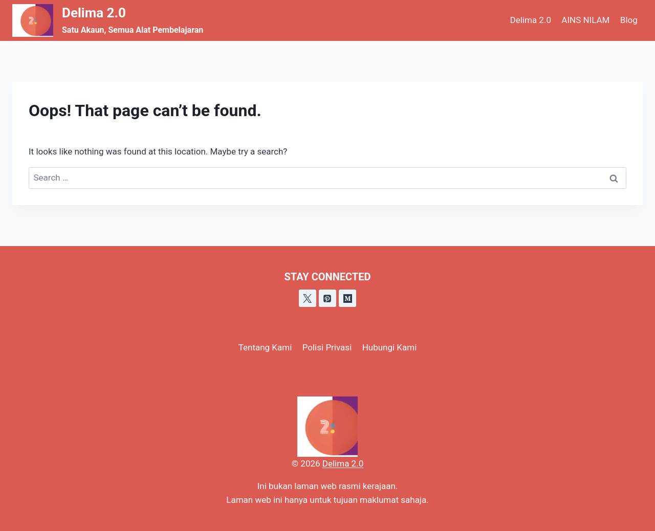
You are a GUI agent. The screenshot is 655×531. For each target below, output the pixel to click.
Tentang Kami (265, 347)
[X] (307, 298)
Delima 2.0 (530, 20)
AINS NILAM (585, 20)
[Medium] (347, 298)
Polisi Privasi (327, 347)
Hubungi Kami (389, 347)
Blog (629, 20)
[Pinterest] (327, 298)
